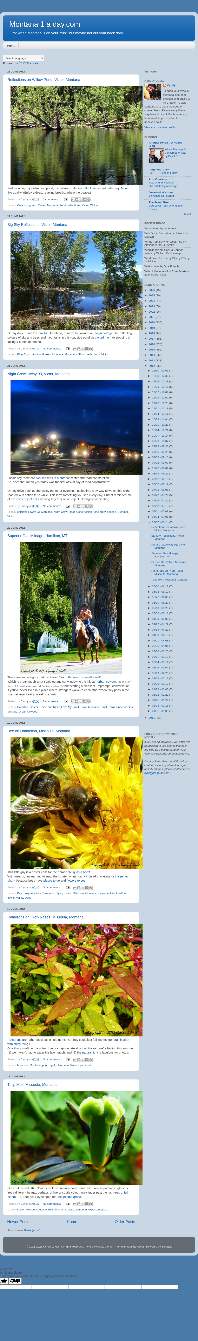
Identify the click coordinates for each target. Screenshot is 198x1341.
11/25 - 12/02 (160, 397)
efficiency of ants (27, 499)
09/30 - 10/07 (160, 441)
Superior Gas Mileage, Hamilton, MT (37, 536)
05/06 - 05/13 (160, 613)
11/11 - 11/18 (160, 408)
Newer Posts (18, 1222)
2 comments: (51, 199)
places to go (51, 880)
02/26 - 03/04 (160, 667)
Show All (187, 214)
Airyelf (141, 1246)
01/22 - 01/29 (160, 694)
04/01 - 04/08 (160, 640)
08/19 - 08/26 (160, 473)
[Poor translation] (15, 1281)
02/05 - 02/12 (160, 683)
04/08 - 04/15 (160, 635)
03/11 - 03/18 (160, 656)
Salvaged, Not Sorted (161, 195)
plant (59, 1065)
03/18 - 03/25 (160, 651)
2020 (152, 322)
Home (11, 45)
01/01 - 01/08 (160, 711)
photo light (48, 1065)
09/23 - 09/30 (160, 446)
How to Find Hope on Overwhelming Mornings (163, 184)
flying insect (64, 893)
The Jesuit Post (159, 202)
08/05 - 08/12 (160, 484)
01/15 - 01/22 (160, 700)
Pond (62, 205)
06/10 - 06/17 (160, 586)
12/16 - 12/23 (160, 381)
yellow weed (24, 897)
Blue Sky (22, 354)
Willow (94, 205)
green (32, 205)
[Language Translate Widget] (23, 58)
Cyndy (171, 85)
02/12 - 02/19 (160, 678)
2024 (152, 300)
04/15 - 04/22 (160, 629)
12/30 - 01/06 (160, 370)
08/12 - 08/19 (160, 478)
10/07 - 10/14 (160, 435)
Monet (42, 205)
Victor (85, 205)
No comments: (52, 348)
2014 (152, 354)
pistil (70, 1209)
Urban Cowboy (28, 711)
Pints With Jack (159, 169)
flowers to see (76, 880)
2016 (152, 344)
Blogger (166, 1246)
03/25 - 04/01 (160, 645)
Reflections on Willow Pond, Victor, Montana (43, 80)
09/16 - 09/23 (160, 451)
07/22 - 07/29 (160, 495)
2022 (152, 311)
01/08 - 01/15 (160, 705)
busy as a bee (78, 872)
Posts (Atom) (32, 1230)
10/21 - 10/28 (160, 424)
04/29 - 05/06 (160, 618)
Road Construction (80, 511)
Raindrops (14, 1039)
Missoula (78, 893)
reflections (89, 188)
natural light (90, 1052)
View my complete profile (159, 127)
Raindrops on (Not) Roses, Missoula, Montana (45, 917)
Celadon (22, 205)
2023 (152, 306)
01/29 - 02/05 (160, 689)
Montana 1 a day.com (44, 24)
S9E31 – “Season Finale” (163, 172)
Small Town (108, 707)
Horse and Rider (49, 707)
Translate (28, 63)
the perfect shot (107, 893)
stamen (79, 1209)
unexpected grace (69, 1196)
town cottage (104, 333)
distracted (97, 337)
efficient (22, 511)
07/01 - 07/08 (160, 511)
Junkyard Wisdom (161, 192)
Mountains (71, 354)
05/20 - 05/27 (160, 602)
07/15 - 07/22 (160, 500)
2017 (152, 338)
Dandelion (48, 893)
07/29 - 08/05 (160, 489)
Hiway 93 (34, 511)
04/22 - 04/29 (160, 624)
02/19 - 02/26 (160, 673)
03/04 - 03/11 (160, 662)
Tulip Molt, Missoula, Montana (32, 1085)
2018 (152, 333)
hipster (34, 707)
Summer (123, 511)
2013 (152, 360)
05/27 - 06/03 (160, 597)
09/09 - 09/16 (160, 457)
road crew (99, 511)
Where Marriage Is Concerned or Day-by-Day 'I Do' (176, 153)
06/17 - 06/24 (160, 522)
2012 (152, 365)
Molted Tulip (46, 1209)
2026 (152, 290)
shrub (88, 1065)
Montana (52, 205)
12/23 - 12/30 (160, 375)
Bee (19, 893)
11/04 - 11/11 (160, 413)
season (111, 511)
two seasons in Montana (52, 478)
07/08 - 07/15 (160, 506)
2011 (152, 717)
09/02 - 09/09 (160, 462)
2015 (152, 349)
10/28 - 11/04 (160, 419)
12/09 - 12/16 (160, 386)
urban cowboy (106, 681)
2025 (152, 295)
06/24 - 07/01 (160, 516)
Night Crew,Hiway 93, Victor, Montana (38, 374)
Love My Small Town (74, 707)
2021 (152, 317)
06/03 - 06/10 (160, 591)
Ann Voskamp (158, 179)
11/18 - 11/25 (160, 403)
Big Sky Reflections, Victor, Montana (37, 225)
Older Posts (125, 1222)
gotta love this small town (82, 677)
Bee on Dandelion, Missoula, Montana (38, 731)
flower (20, 1209)
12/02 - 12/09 (160, 392)
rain (66, 1065)
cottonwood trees (40, 354)
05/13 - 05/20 (160, 608)
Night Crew (60, 511)
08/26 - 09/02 (160, 468)
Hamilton (42, 333)
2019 (152, 327)
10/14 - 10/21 (160, 430)
